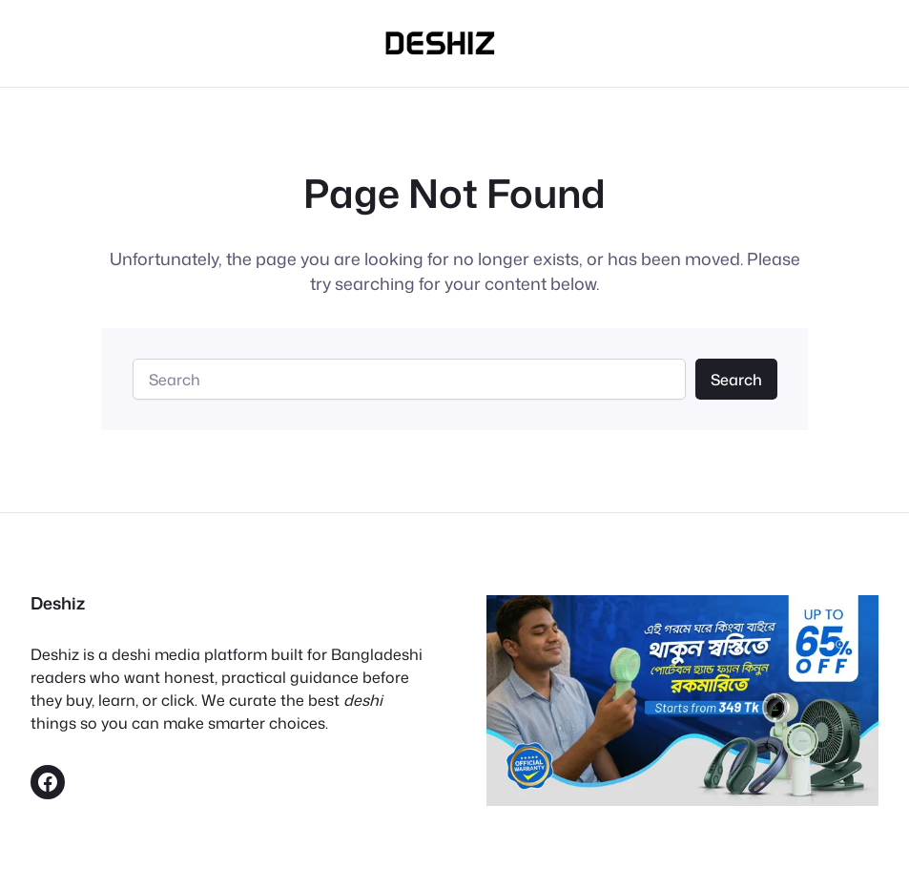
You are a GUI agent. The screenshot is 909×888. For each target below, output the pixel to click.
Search (736, 379)
